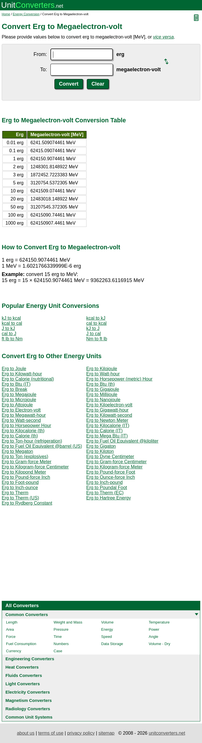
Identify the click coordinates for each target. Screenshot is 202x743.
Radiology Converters (27, 708)
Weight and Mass (68, 622)
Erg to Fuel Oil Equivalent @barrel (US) (42, 446)
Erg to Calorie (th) (20, 435)
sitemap (106, 733)
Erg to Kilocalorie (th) (23, 430)
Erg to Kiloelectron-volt (109, 404)
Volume (107, 622)
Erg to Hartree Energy (108, 497)
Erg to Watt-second (21, 420)
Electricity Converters (27, 692)
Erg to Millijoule (101, 394)
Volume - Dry (159, 644)
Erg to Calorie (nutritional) (28, 379)
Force (10, 636)
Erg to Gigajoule (102, 389)
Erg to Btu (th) (100, 384)
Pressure (61, 629)
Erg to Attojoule (17, 404)
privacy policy (81, 733)
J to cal (93, 333)
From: (40, 54)
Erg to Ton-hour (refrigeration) (32, 441)
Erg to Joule (14, 368)
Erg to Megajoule (19, 394)
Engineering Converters (29, 658)
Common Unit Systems (28, 717)
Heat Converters (22, 667)
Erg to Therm (15, 492)
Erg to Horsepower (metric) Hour (119, 379)
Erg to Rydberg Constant (27, 503)
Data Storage (112, 644)
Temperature (159, 622)
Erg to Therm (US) (20, 497)
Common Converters (26, 614)
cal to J (9, 333)
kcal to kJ (95, 318)
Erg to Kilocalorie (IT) (107, 425)
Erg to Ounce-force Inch (110, 477)
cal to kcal (96, 323)
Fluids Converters (23, 675)
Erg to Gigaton (101, 446)
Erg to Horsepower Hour (26, 425)
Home (6, 14)
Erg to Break (14, 389)
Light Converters (22, 683)
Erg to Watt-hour (103, 373)
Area (10, 629)
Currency (13, 651)
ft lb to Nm (12, 338)
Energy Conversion (26, 14)
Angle (153, 636)
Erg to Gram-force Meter (26, 461)
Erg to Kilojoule (101, 368)
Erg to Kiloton (100, 451)
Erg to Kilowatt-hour (22, 373)
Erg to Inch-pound (104, 482)
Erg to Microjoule (19, 399)
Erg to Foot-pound (20, 482)
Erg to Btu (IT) (16, 384)
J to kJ (8, 328)
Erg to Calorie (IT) (104, 430)
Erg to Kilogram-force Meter (114, 466)
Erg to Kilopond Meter (24, 472)
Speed (106, 636)
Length (11, 622)
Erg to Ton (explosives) (25, 456)
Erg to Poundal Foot (106, 487)
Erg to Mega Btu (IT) (107, 435)
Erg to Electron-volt (21, 410)
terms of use (50, 733)
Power (154, 629)
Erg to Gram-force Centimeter (116, 461)
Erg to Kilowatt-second (109, 415)
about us (25, 733)
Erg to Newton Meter (107, 420)
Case (58, 651)
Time (58, 636)
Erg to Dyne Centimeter (110, 456)
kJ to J (92, 328)
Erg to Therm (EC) (104, 492)
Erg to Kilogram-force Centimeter (35, 466)
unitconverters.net (167, 733)
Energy (107, 629)
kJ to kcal (11, 318)
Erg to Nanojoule (103, 399)
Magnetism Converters (28, 700)
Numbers (61, 644)
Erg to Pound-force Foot (110, 472)
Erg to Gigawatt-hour (107, 410)
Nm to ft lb (96, 338)
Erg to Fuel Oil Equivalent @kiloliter (122, 441)
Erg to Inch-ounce (20, 487)
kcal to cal (12, 323)
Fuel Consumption (21, 644)
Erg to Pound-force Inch (26, 477)
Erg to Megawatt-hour (24, 415)
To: (43, 69)
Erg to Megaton (17, 451)
